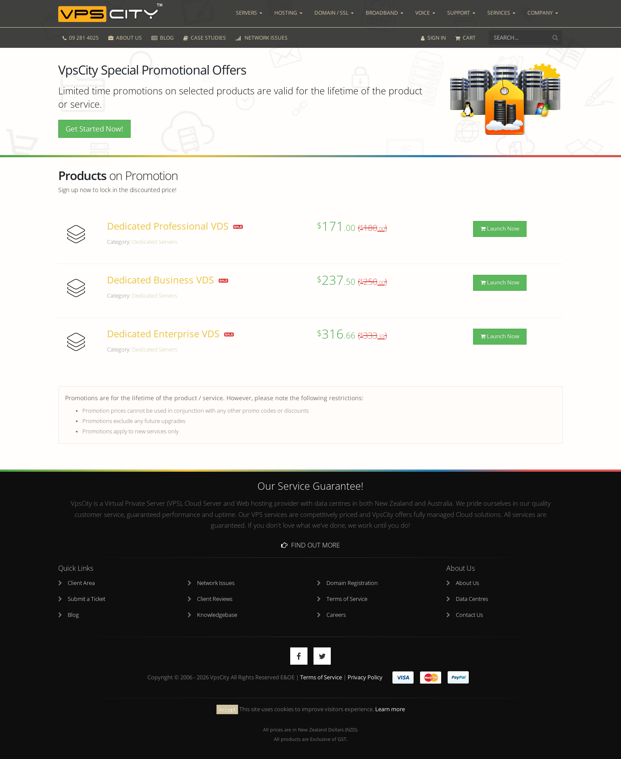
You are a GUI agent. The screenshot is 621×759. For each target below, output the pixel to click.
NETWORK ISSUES (261, 37)
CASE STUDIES (204, 37)
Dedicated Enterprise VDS (163, 333)
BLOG (162, 37)
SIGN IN (433, 37)
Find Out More (310, 545)
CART (465, 37)
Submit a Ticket (86, 599)
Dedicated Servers (154, 242)
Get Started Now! (94, 129)
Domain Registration (352, 583)
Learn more (390, 709)
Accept (227, 709)
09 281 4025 (81, 37)
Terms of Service (346, 599)
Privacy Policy (365, 677)
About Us (467, 583)
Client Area (81, 583)
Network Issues (216, 583)
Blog (73, 615)
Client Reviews (214, 599)
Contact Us (469, 615)
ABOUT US (125, 37)
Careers (336, 615)
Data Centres (472, 599)
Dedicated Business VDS (160, 279)
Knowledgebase (217, 615)
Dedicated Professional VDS (168, 226)
